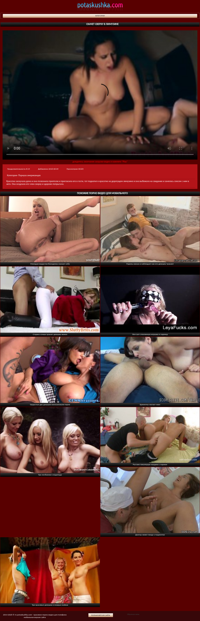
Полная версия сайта (100, 615)
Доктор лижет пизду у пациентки (150, 534)
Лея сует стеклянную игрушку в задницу (150, 334)
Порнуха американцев (29, 175)
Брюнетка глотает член (150, 404)
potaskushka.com (100, 6)
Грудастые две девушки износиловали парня (50, 404)
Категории (100, 16)
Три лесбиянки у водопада (50, 474)
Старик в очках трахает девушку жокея (50, 334)
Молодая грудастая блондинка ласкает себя (50, 263)
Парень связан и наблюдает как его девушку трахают (150, 263)
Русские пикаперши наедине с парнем (150, 464)
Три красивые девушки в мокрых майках (50, 605)
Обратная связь (133, 614)
